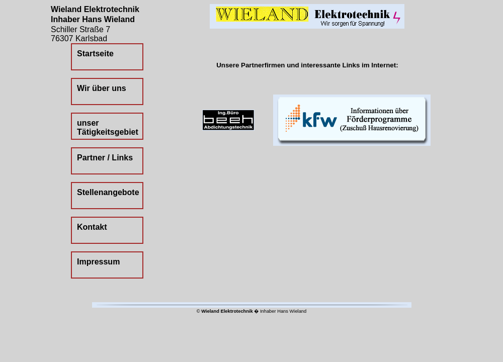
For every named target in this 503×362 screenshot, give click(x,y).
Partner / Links (105, 157)
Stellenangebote (108, 192)
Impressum (98, 261)
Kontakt (92, 227)
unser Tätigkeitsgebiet (107, 127)
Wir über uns (101, 88)
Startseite (95, 53)
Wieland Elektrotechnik (227, 311)
